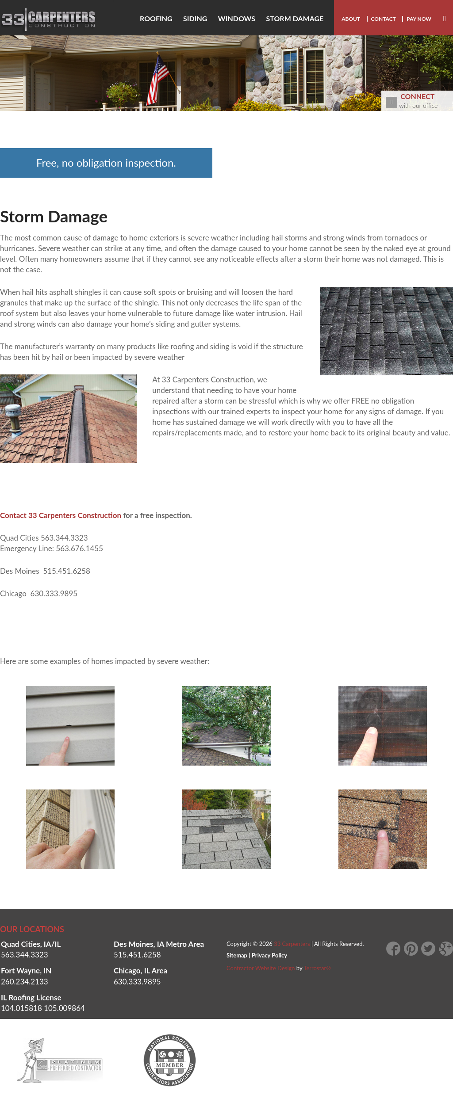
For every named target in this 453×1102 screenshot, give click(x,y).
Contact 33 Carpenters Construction (60, 515)
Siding (195, 18)
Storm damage (294, 18)
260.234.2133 (24, 981)
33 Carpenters (292, 943)
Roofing (156, 18)
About (351, 19)
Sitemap (236, 955)
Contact (383, 19)
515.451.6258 (137, 954)
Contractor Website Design (260, 968)
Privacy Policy (269, 955)
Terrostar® (317, 968)
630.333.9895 (137, 981)
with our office (419, 100)
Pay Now (419, 19)
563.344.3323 (24, 954)
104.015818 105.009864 (43, 1008)
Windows (236, 18)
